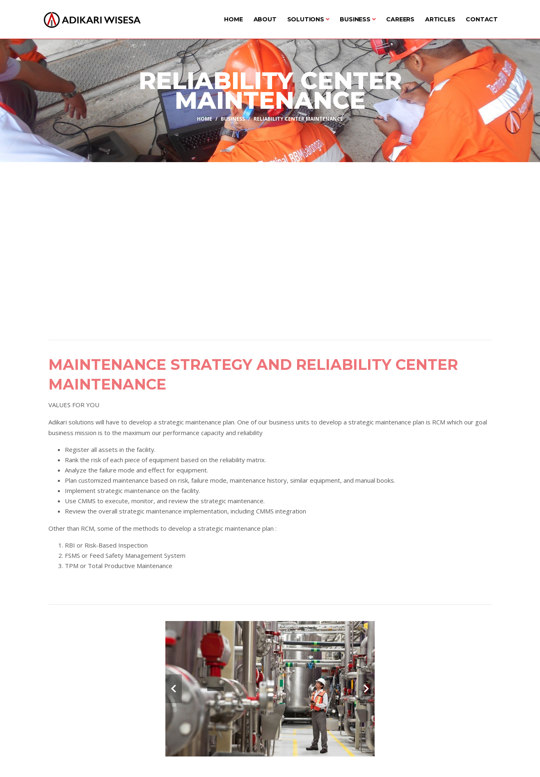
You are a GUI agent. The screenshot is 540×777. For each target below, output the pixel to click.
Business (357, 19)
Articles (440, 19)
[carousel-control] (173, 688)
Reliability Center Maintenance (298, 118)
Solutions (308, 19)
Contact (482, 19)
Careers (400, 19)
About (265, 19)
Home (233, 19)
